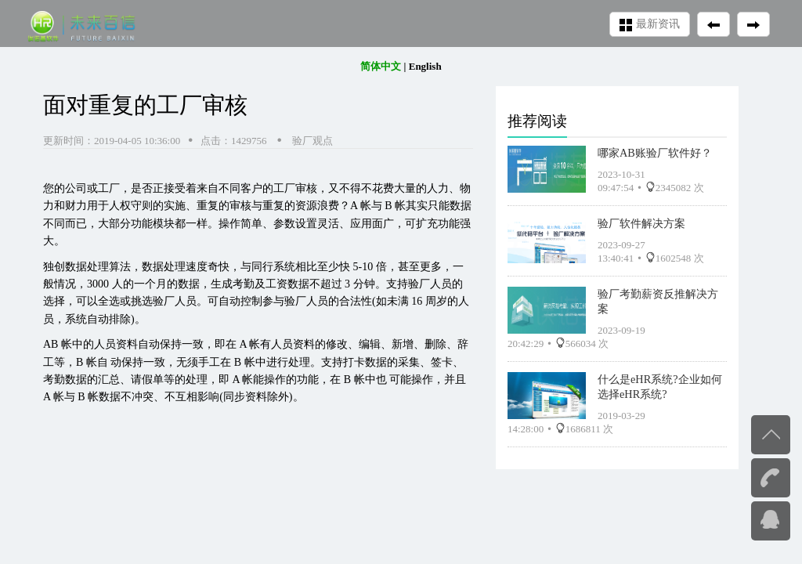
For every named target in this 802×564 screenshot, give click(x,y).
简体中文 (380, 66)
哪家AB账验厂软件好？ (655, 152)
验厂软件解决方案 (641, 223)
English (425, 66)
